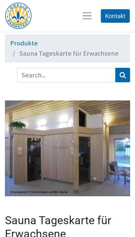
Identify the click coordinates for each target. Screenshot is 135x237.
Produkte (24, 43)
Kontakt (115, 16)
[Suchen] (122, 75)
